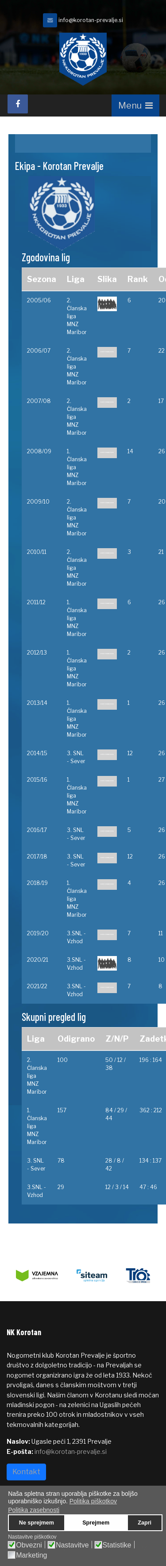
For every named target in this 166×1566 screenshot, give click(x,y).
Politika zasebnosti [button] (33, 1509)
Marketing (31, 1555)
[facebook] (18, 103)
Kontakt (26, 1472)
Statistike (117, 1545)
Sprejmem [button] (95, 1523)
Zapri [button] (144, 1523)
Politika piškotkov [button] (93, 1501)
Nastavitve (72, 1545)
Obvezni (29, 1545)
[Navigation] (135, 105)
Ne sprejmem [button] (36, 1523)
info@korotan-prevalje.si (90, 20)
